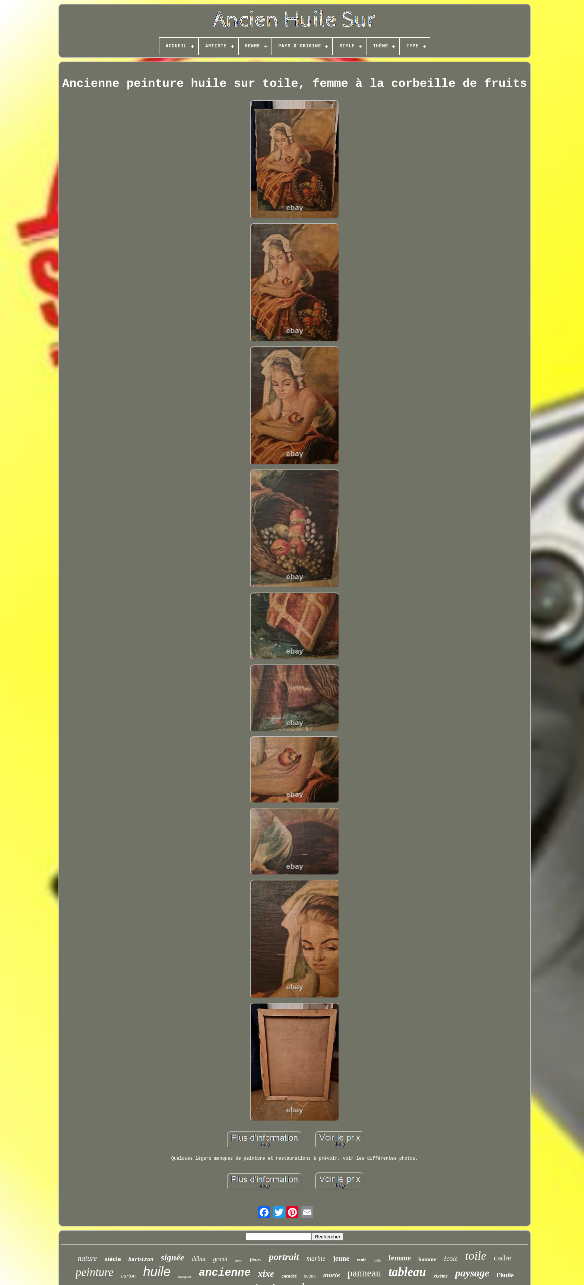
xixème (441, 1276)
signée (172, 1257)
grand (220, 1259)
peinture (95, 1272)
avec (238, 1260)
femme (399, 1257)
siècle (112, 1259)
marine (316, 1258)
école (451, 1258)
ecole (361, 1259)
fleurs (255, 1259)
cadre (503, 1257)
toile (475, 1255)
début (199, 1258)
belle (377, 1261)
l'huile (505, 1275)
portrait (284, 1256)
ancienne (225, 1273)
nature (87, 1258)
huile (157, 1271)
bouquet (184, 1277)
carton (128, 1276)
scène (310, 1276)
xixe (266, 1274)
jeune (341, 1258)
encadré (289, 1276)
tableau (407, 1272)
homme (427, 1259)
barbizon (140, 1260)
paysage (472, 1273)
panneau (364, 1273)
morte (331, 1275)
